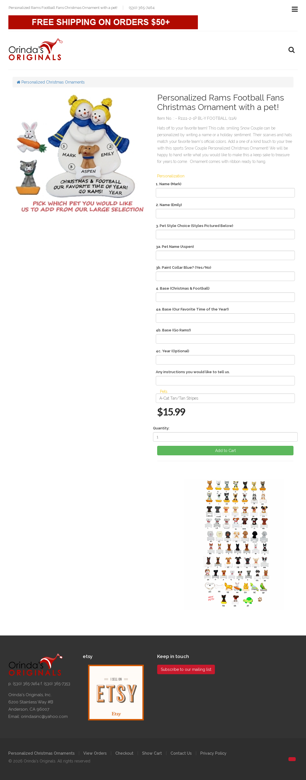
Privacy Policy (213, 753)
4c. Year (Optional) (172, 351)
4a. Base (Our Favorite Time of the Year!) (192, 309)
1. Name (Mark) (168, 184)
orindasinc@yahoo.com (44, 716)
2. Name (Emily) (169, 205)
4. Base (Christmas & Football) (183, 288)
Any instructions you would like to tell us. (193, 372)
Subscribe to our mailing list (186, 669)
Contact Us (181, 753)
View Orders (95, 753)
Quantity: (161, 428)
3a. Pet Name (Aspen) (175, 246)
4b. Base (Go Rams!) (173, 330)
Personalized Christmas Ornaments (51, 82)
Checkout (124, 753)
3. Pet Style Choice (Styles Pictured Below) (194, 226)
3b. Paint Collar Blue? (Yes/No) (183, 267)
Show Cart (152, 753)
